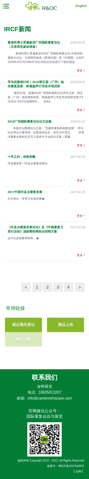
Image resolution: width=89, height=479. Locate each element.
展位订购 (23, 339)
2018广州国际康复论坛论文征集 (30, 121)
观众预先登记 (23, 325)
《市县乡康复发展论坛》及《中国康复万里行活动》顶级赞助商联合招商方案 (35, 229)
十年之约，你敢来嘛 (21, 156)
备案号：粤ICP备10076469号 (65, 466)
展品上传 (65, 325)
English (81, 6)
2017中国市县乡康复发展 (25, 192)
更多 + (81, 70)
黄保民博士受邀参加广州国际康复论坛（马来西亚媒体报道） (34, 44)
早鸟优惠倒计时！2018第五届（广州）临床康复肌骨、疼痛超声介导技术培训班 (36, 84)
